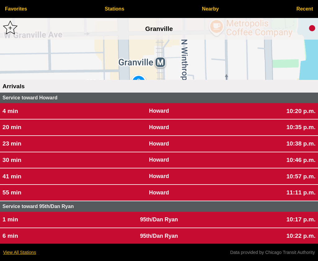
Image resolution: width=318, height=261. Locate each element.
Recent (305, 8)
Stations (114, 8)
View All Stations (19, 252)
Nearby (210, 8)
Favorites (16, 8)
